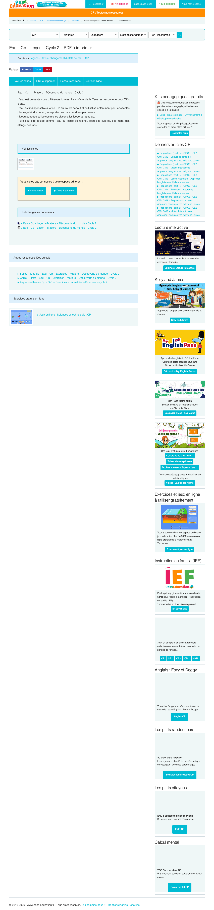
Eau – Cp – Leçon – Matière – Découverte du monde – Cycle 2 (60, 223)
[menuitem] (95, 4)
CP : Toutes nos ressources (107, 12)
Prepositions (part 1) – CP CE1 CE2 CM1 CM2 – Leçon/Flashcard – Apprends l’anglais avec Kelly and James (178, 179)
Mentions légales (118, 905)
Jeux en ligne (94, 81)
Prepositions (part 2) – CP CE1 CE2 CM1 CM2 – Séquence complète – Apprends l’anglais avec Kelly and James (178, 200)
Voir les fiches (23, 81)
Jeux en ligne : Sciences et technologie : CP (65, 314)
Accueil (33, 21)
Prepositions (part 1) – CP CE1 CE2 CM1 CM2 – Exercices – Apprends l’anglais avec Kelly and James (177, 190)
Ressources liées (70, 81)
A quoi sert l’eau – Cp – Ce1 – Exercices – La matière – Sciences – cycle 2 (63, 282)
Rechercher (95, 3)
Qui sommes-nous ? (93, 905)
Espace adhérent (143, 4)
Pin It (47, 70)
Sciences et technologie (56, 21)
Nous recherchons (191, 4)
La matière (75, 21)
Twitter (38, 70)
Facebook (26, 70)
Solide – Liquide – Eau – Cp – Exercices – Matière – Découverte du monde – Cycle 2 (69, 273)
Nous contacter (167, 4)
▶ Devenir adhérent (64, 190)
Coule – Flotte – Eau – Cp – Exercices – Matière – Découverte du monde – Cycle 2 (68, 278)
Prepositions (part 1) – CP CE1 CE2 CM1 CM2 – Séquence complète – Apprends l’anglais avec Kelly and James (178, 157)
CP (41, 21)
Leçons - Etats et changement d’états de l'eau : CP (59, 58)
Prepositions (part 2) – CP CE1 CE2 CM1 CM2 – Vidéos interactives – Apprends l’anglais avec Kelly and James (178, 211)
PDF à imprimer (45, 81)
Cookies (135, 905)
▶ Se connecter (35, 190)
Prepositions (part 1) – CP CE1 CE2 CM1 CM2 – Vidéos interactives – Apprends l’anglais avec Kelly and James (178, 168)
